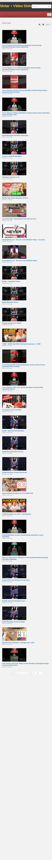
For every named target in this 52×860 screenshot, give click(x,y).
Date (48, 24)
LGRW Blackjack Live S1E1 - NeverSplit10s (16, 514)
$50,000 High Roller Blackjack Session (15, 198)
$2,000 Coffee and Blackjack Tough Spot (15, 580)
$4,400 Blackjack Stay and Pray (12, 451)
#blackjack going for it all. (11, 177)
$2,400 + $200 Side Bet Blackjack (13, 431)
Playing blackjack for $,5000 (11, 323)
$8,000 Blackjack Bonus (10, 302)
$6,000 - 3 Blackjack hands (11, 281)
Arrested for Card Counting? (11, 410)
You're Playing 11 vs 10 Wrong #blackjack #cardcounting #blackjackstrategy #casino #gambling (21, 68)
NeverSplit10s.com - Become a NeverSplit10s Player (19, 260)
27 (34, 673)
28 (37, 673)
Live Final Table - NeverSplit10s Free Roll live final (19, 219)
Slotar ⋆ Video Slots (16, 6)
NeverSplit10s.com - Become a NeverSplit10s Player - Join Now (23, 240)
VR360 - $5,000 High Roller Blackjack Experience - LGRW (21, 344)
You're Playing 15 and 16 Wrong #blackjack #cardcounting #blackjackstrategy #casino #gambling (21, 46)
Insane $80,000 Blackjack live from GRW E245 (17, 493)
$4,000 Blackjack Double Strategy (13, 622)
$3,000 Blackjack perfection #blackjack (15, 135)
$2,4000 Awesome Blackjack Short (13, 601)
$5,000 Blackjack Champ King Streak (14, 472)
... (30, 673)
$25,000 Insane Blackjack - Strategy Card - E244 (18, 642)
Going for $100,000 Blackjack (12, 156)
